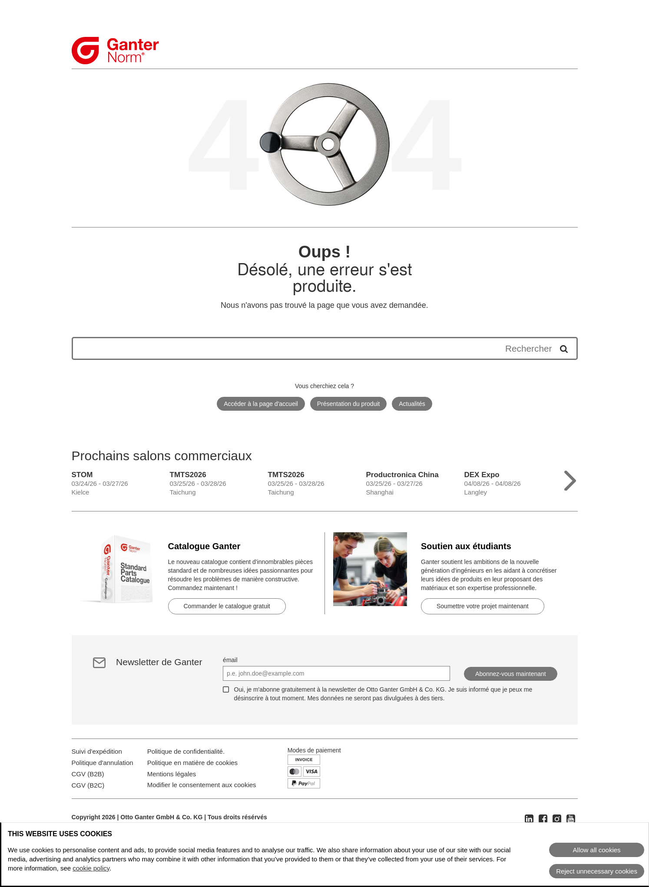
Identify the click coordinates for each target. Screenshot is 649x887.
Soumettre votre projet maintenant (483, 606)
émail (230, 659)
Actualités (412, 403)
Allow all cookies (597, 850)
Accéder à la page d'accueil (261, 403)
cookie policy (91, 868)
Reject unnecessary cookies (596, 871)
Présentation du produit (348, 403)
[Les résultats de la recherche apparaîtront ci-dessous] (316, 348)
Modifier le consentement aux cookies (201, 821)
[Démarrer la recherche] (561, 348)
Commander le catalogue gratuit (227, 606)
